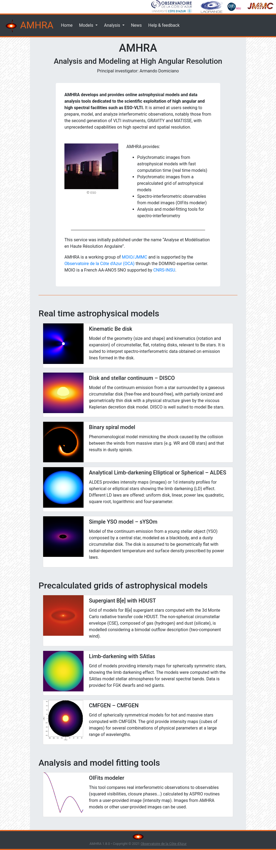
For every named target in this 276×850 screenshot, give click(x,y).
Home (67, 25)
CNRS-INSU (164, 270)
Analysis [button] (112, 25)
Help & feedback (164, 25)
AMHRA (28, 26)
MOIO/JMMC (134, 257)
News (136, 25)
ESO (93, 193)
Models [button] (86, 25)
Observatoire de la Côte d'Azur (164, 844)
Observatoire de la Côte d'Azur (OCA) (99, 263)
